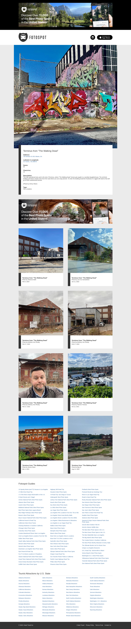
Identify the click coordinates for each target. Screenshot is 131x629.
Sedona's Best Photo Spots (90, 518)
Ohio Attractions (71, 604)
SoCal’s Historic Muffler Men (90, 527)
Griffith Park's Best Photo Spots (28, 564)
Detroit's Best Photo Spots (26, 546)
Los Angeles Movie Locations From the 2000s (63, 518)
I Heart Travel (80, 625)
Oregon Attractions (71, 610)
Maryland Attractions (48, 601)
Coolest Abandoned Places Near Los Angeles (32, 533)
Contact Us (108, 625)
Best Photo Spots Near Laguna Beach (30, 510)
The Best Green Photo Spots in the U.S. (93, 532)
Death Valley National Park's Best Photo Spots (32, 541)
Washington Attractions (96, 598)
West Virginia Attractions (97, 604)
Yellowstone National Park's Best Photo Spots (95, 558)
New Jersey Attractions (73, 589)
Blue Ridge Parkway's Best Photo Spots (30, 512)
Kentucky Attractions (48, 592)
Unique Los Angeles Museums (91, 548)
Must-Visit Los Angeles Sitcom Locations (62, 536)
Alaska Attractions (24, 580)
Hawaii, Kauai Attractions (26, 610)
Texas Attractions (95, 586)
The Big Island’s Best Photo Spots (92, 537)
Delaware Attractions (25, 598)
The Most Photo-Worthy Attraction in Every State (96, 542)
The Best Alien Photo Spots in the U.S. (93, 530)
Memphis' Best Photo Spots (58, 531)
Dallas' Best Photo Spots (26, 538)
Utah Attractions (94, 589)
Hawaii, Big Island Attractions (27, 607)
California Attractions (25, 589)
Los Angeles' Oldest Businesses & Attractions (63, 520)
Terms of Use (99, 625)
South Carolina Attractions (97, 578)
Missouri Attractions (48, 615)
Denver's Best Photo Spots (26, 543)
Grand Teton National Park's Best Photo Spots (32, 559)
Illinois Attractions (47, 580)
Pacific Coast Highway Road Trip (59, 559)
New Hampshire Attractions (74, 586)
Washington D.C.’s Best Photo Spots (92, 555)
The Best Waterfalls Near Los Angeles (93, 535)
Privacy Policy (90, 625)
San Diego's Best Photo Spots (91, 505)
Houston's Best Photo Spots (58, 492)
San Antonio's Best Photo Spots (91, 502)
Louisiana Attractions (48, 595)
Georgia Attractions (24, 604)
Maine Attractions (47, 598)
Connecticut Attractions (25, 595)
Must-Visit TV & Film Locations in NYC (61, 538)
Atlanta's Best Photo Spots (26, 502)
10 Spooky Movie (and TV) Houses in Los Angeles (33, 489)
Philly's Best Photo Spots (57, 562)
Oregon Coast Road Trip (57, 554)
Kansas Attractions (47, 589)
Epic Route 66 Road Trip (26, 551)
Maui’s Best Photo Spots (57, 528)
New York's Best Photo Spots (58, 546)
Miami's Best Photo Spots (57, 533)
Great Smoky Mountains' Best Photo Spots (31, 562)
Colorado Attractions (24, 592)
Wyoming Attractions (96, 610)
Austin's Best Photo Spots (26, 505)
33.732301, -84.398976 (30, 161)
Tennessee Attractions (96, 583)
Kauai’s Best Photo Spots (57, 502)
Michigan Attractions (48, 607)
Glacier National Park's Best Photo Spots (30, 556)
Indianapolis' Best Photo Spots (59, 497)
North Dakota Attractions (73, 601)
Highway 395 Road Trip (57, 489)
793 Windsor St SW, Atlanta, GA (32, 156)
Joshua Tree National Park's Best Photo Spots (63, 500)
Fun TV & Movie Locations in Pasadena (30, 554)
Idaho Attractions (47, 578)
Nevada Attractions (71, 583)
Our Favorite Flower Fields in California (61, 556)
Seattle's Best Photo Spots (90, 515)
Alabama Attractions (24, 578)
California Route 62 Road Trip (27, 520)
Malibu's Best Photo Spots (58, 525)
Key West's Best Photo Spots (58, 505)
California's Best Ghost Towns (27, 523)
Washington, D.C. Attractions (98, 601)
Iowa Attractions (47, 586)
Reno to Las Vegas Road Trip (90, 494)
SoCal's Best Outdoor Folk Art (91, 524)
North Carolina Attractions (73, 598)
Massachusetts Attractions (50, 604)
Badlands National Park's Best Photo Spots (31, 507)
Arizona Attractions (24, 583)
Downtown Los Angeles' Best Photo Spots (31, 549)
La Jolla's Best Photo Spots (58, 507)
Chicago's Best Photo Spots (27, 528)
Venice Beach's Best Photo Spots (92, 553)
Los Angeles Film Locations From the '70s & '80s (64, 512)
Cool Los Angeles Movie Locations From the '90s (33, 536)
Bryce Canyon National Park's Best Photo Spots (33, 518)
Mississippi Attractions (48, 612)
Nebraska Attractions (72, 580)
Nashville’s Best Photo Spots (58, 541)
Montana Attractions (72, 578)
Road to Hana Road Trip (89, 497)
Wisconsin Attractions (96, 607)
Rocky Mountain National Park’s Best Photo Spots (96, 500)
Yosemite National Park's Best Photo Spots (94, 561)
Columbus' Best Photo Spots (27, 531)
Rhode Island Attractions (73, 615)
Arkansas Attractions (25, 586)
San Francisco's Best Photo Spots (92, 507)
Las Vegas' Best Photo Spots (58, 510)
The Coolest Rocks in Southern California (94, 540)
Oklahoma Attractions (72, 607)
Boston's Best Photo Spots (26, 515)
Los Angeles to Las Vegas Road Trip (61, 523)
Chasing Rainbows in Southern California (31, 525)
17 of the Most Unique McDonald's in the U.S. (32, 494)
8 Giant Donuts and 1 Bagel (27, 497)
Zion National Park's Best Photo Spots (93, 563)
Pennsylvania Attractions (73, 612)
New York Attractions (72, 595)
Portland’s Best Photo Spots (90, 489)
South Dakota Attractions (97, 580)
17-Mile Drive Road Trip (25, 492)
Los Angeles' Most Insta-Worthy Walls (61, 515)
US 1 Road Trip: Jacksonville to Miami (93, 550)
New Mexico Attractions (73, 592)
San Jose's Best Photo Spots (90, 510)
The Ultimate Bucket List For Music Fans (94, 545)
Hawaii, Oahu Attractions (26, 615)
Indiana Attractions (47, 583)
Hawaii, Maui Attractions (26, 612)
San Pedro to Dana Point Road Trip (92, 512)
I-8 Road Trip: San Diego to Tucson (60, 494)
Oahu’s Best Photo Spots (57, 549)
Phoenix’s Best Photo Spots (58, 564)
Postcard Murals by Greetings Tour (92, 492)
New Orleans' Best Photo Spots (59, 543)
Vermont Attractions (95, 592)
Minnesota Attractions (48, 610)
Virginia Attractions (95, 595)
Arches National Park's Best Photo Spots (30, 500)
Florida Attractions (24, 601)
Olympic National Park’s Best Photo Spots (62, 551)
